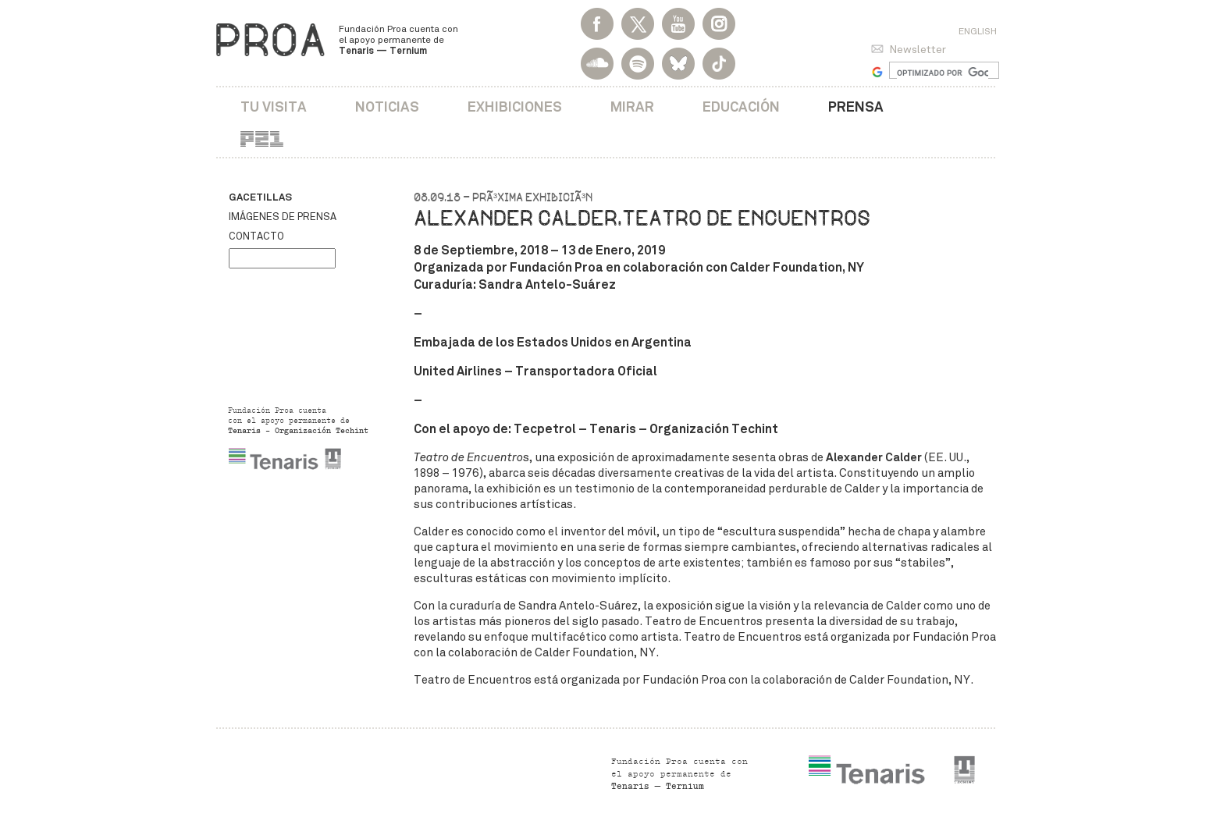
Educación (741, 107)
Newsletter (917, 49)
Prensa (856, 107)
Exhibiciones (515, 107)
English (978, 31)
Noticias (387, 107)
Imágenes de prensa (282, 217)
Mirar (632, 107)
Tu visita (273, 107)
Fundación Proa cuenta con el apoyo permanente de (398, 39)
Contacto (256, 236)
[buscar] (942, 72)
